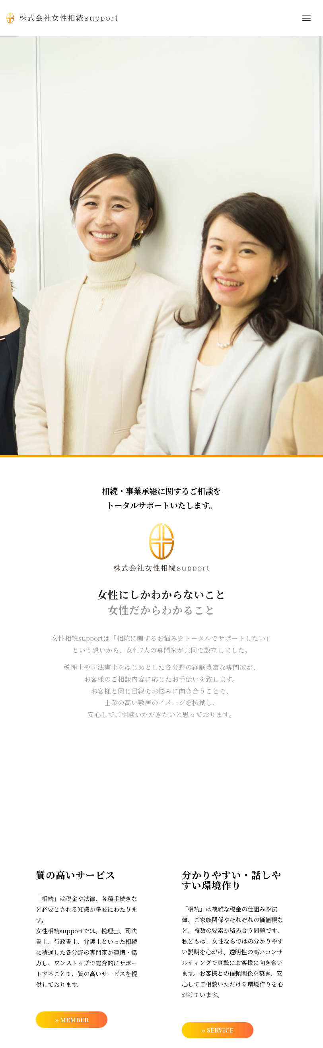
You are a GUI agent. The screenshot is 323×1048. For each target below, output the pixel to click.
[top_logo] (62, 18)
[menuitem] (306, 18)
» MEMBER (72, 1020)
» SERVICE (217, 1030)
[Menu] (306, 18)
